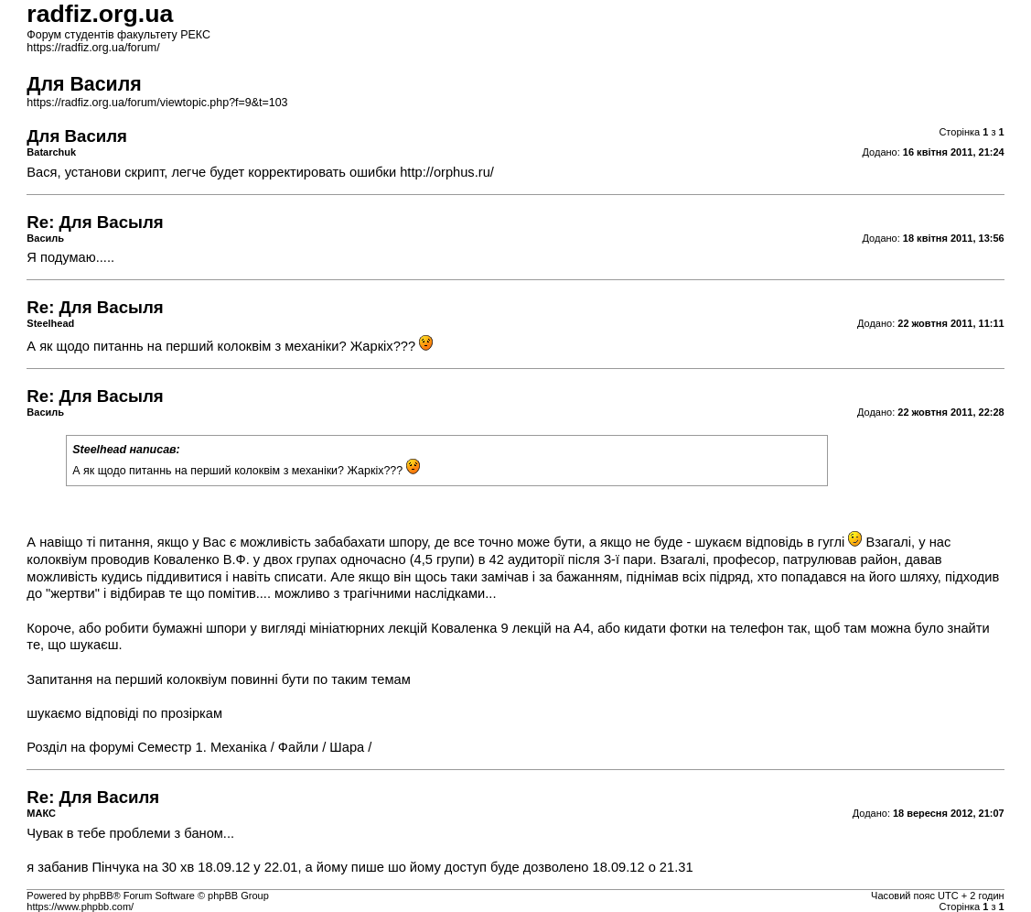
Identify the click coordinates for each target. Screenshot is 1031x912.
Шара (346, 747)
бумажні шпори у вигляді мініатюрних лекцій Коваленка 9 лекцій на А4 (372, 628)
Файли (298, 747)
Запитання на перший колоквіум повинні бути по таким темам (218, 679)
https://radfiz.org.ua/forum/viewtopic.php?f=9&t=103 (157, 102)
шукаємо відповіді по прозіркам (124, 713)
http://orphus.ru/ (447, 172)
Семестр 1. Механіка (201, 747)
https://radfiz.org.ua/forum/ (93, 47)
